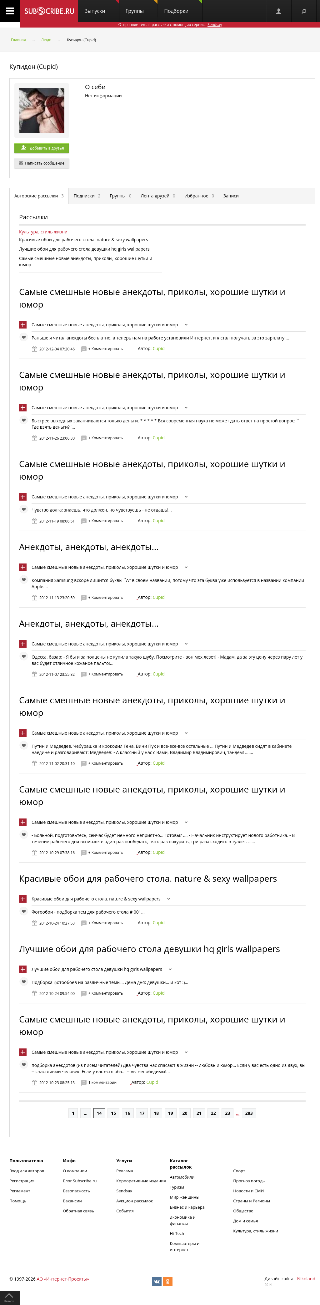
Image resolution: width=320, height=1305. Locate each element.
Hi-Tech (177, 1233)
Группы (142, 7)
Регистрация (21, 1181)
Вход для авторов (26, 1171)
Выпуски (101, 7)
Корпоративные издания (141, 1181)
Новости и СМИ (248, 1191)
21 (199, 1113)
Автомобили (182, 1177)
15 (113, 1113)
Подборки (183, 7)
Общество (243, 1211)
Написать (41, 163)
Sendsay (124, 1191)
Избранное (199, 196)
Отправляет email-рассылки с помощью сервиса (170, 24)
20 (184, 1113)
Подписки (87, 196)
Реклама (124, 1171)
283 (249, 1113)
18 (156, 1113)
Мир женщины (185, 1197)
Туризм (177, 1187)
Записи (231, 196)
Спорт (239, 1171)
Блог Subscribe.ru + (82, 1181)
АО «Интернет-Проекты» (63, 1279)
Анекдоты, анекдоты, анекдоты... (89, 547)
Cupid (159, 348)
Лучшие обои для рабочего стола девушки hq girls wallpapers (149, 949)
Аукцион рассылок (134, 1201)
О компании (75, 1171)
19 (170, 1113)
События (124, 1211)
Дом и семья (245, 1221)
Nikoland (306, 1279)
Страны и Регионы (251, 1201)
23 (227, 1113)
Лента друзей (158, 196)
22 (213, 1113)
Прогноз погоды (249, 1181)
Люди (46, 40)
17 (141, 1113)
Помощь (17, 1201)
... (86, 1113)
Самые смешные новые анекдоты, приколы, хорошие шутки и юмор (105, 325)
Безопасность (76, 1191)
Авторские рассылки (39, 196)
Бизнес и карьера (187, 1207)
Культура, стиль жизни (43, 232)
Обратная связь (78, 1211)
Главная (18, 40)
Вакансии (72, 1201)
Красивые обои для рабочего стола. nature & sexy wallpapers (148, 878)
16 (127, 1113)
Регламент (19, 1191)
